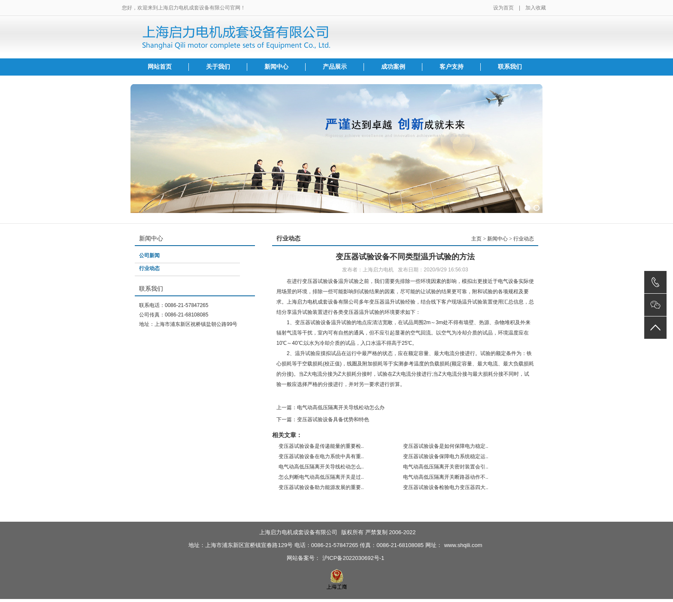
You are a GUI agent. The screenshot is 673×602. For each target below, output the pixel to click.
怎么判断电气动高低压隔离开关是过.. (321, 477)
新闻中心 (276, 67)
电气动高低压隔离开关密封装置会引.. (445, 467)
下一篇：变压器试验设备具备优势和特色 (322, 420)
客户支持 (452, 67)
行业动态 (149, 268)
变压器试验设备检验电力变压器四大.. (445, 487)
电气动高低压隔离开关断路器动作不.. (445, 477)
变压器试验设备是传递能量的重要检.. (321, 446)
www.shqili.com (463, 545)
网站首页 (160, 67)
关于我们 (218, 67)
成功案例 (393, 67)
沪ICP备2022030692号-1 (353, 558)
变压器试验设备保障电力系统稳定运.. (445, 456)
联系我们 (510, 67)
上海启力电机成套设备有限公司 (298, 532)
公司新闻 (149, 255)
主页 (476, 239)
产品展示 (335, 67)
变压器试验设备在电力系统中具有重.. (321, 456)
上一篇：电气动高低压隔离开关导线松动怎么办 (330, 407)
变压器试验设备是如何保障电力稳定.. (445, 446)
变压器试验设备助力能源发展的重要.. (321, 487)
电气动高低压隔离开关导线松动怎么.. (321, 467)
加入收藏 (535, 8)
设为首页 (503, 8)
